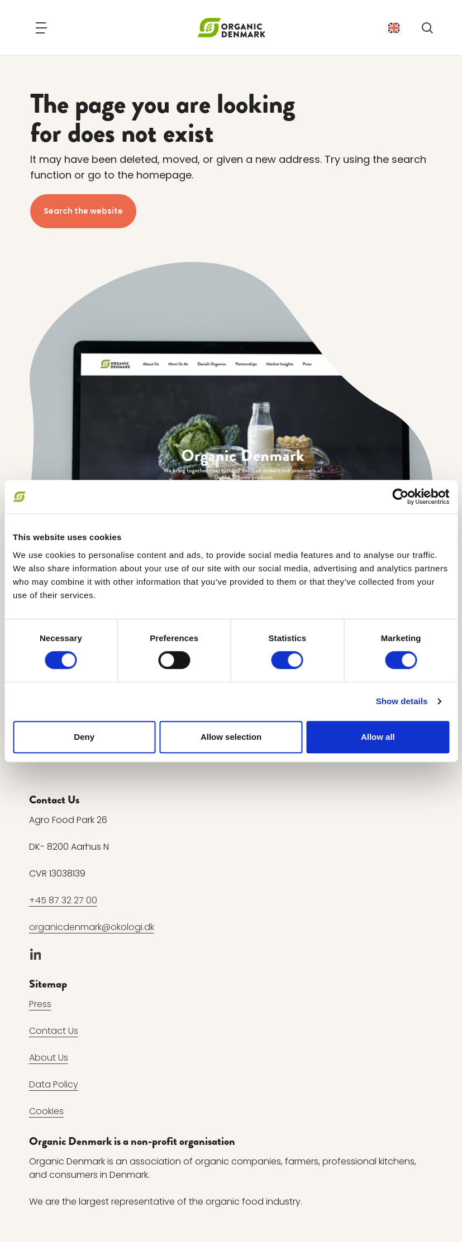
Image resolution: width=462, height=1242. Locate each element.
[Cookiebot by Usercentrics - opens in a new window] (400, 496)
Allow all (378, 737)
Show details (402, 701)
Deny (84, 737)
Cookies (46, 1111)
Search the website (83, 210)
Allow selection (231, 737)
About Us (48, 1057)
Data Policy (53, 1084)
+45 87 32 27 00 (63, 900)
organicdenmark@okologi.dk (91, 927)
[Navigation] (41, 28)
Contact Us (53, 1030)
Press (40, 1004)
